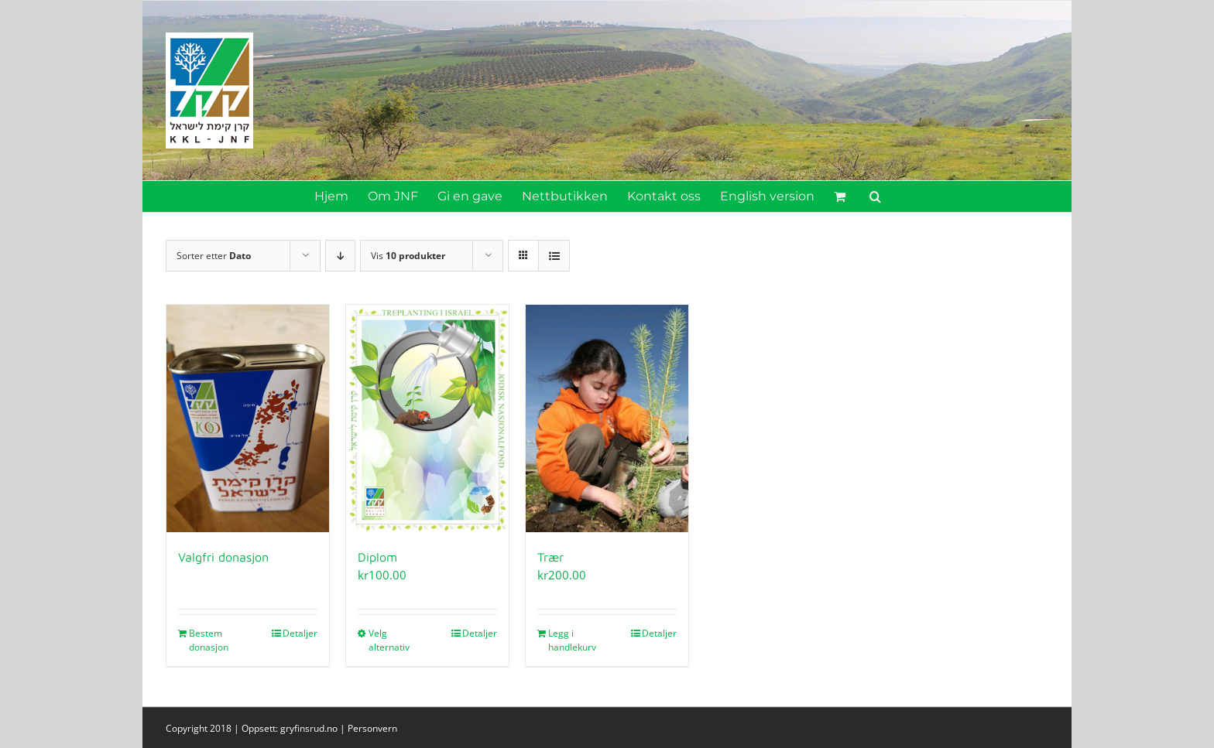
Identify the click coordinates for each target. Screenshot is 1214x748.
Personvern (372, 728)
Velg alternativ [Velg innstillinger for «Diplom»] (389, 640)
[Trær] (607, 418)
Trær (550, 557)
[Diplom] (427, 418)
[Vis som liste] (554, 256)
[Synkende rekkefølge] (340, 256)
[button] (875, 196)
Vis (408, 255)
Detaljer (300, 633)
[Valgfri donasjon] (247, 418)
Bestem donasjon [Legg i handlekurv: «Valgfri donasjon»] (208, 640)
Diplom (377, 557)
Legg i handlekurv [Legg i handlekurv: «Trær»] (572, 640)
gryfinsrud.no (309, 728)
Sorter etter (214, 255)
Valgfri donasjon (223, 557)
